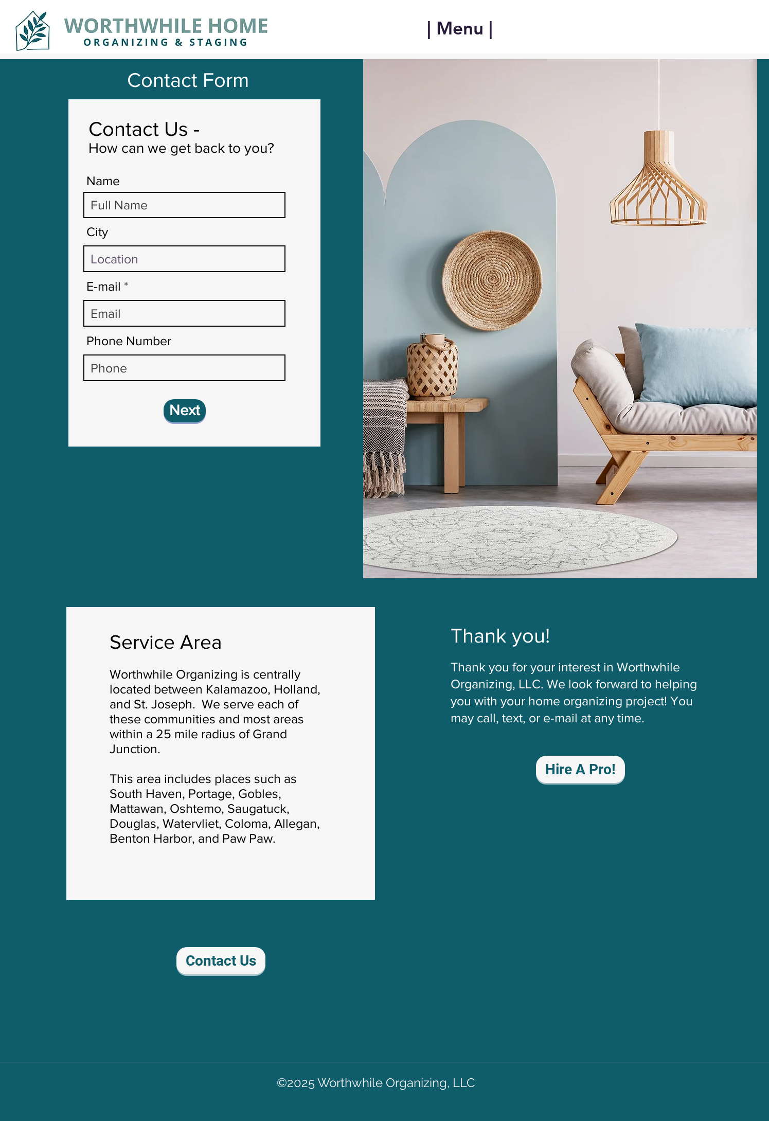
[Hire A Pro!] (580, 769)
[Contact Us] (220, 960)
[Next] (185, 410)
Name (103, 180)
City (97, 231)
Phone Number (128, 340)
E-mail (103, 286)
